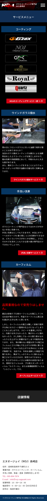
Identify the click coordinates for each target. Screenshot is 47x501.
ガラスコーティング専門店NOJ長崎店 (26, 5)
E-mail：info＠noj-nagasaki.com (17, 479)
